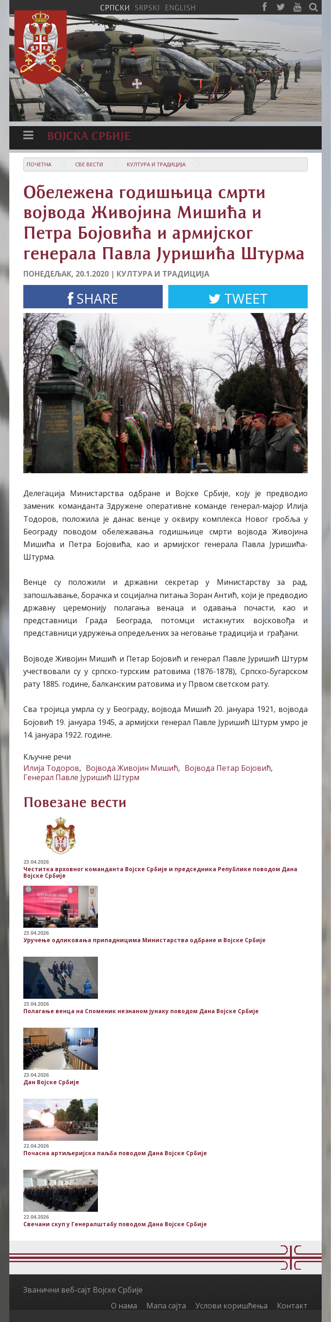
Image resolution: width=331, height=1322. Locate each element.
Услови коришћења (231, 1306)
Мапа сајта (166, 1306)
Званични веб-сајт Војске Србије (83, 1290)
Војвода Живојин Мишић (132, 768)
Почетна (39, 164)
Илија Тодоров (51, 768)
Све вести (89, 164)
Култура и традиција (156, 164)
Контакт (292, 1306)
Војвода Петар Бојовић (228, 768)
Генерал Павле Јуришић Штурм (81, 777)
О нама (124, 1306)
